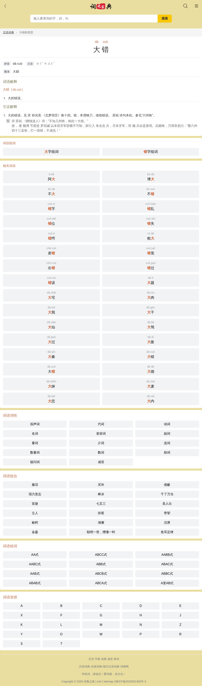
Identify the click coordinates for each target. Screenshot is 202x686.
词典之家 (89, 681)
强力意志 (35, 494)
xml (99, 681)
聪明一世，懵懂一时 (101, 532)
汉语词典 (8, 32)
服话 (35, 484)
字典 (97, 659)
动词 (167, 424)
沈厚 (167, 522)
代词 (101, 424)
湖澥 (101, 522)
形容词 (101, 433)
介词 (101, 443)
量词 (35, 443)
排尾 (101, 513)
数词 (101, 452)
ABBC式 (167, 573)
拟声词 (35, 424)
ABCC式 (101, 554)
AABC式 (35, 564)
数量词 (35, 452)
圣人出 (167, 503)
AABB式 (167, 554)
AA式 (34, 554)
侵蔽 (167, 484)
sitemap (108, 681)
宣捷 (35, 503)
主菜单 (196, 6)
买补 (101, 484)
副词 (167, 433)
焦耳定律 (167, 532)
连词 (167, 443)
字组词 (51, 152)
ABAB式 (35, 583)
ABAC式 (167, 564)
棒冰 (101, 494)
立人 (35, 513)
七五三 (101, 503)
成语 (101, 462)
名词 (35, 433)
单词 (116, 659)
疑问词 (35, 462)
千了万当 (167, 494)
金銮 (35, 532)
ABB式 (101, 564)
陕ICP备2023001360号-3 (130, 681)
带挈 (167, 513)
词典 (104, 659)
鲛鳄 (35, 522)
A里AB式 (167, 583)
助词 (167, 452)
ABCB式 (101, 573)
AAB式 (35, 573)
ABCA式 (101, 583)
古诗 (91, 659)
